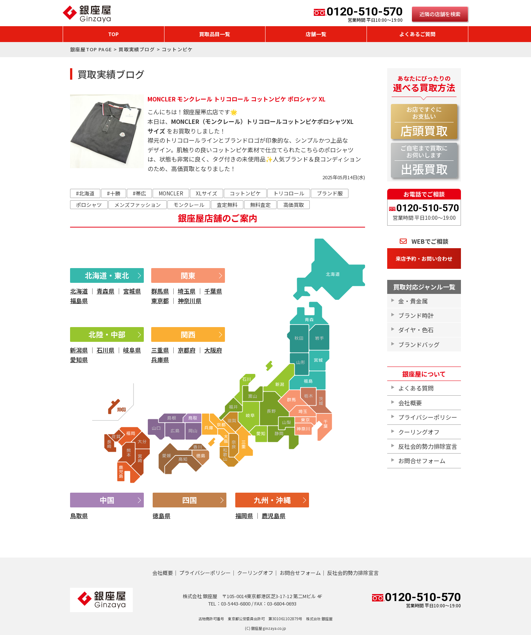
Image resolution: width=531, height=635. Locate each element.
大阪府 (213, 350)
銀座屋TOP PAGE (91, 49)
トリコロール (288, 193)
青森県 (105, 291)
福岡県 (244, 515)
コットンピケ (245, 193)
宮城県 (132, 291)
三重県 (160, 350)
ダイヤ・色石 (416, 329)
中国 (107, 500)
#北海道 (85, 193)
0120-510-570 (358, 14)
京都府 (186, 350)
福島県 (79, 300)
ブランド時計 (416, 315)
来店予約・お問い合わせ (424, 258)
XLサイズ (206, 193)
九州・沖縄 (272, 500)
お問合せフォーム (421, 460)
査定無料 (227, 204)
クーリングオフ (419, 431)
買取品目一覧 (214, 34)
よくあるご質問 (417, 34)
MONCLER (171, 193)
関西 (188, 334)
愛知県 (79, 359)
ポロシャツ (89, 204)
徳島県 (161, 515)
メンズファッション (137, 204)
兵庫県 (160, 359)
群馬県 (160, 291)
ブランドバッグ (419, 344)
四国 (189, 500)
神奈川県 (189, 300)
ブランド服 (330, 193)
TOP (113, 34)
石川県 (105, 350)
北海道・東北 (107, 275)
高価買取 (293, 204)
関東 (188, 275)
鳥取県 (79, 515)
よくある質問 (416, 388)
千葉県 (213, 291)
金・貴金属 (413, 300)
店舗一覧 (316, 34)
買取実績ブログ (136, 49)
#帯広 (139, 193)
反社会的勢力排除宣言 (427, 446)
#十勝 (113, 193)
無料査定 (260, 204)
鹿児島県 (273, 515)
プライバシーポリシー (427, 417)
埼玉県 (186, 291)
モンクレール (188, 204)
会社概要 (410, 402)
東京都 (160, 300)
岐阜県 (132, 350)
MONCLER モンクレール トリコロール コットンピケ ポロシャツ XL (237, 98)
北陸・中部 (106, 334)
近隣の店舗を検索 (440, 14)
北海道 (79, 291)
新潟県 (79, 350)
